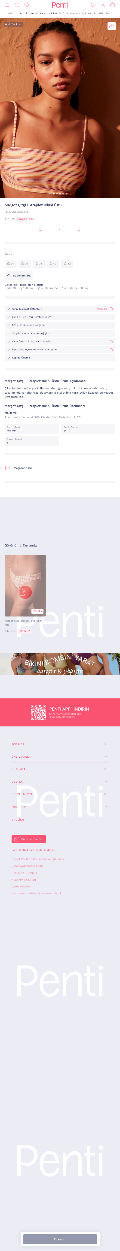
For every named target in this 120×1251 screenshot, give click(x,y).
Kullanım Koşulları (24, 879)
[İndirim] (27, 5)
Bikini (10, 13)
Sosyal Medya (22, 794)
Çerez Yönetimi (21, 886)
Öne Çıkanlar (22, 756)
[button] (54, 193)
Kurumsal (19, 769)
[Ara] (17, 5)
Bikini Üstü (27, 13)
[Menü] (7, 5)
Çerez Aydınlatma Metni (27, 866)
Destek (17, 781)
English (18, 819)
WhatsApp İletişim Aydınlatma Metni (36, 893)
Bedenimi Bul (18, 275)
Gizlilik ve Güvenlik (24, 872)
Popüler (18, 744)
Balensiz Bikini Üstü (52, 13)
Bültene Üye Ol (31, 839)
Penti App (19, 806)
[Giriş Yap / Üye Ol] (103, 5)
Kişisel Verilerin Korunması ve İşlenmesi (38, 859)
